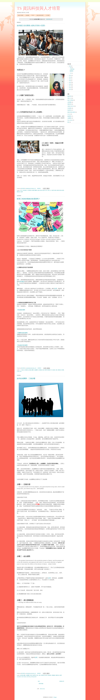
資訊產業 (49, 675)
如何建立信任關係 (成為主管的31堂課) (31, 25)
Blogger (55, 697)
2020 (70, 80)
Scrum (33, 15)
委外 (37, 675)
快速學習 (34, 675)
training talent (33, 676)
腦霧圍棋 (71, 70)
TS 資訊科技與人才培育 (38, 8)
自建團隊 (36, 370)
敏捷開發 (69, 116)
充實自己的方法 (71, 106)
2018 (70, 84)
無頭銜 (53, 370)
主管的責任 (24, 190)
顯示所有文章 (49, 19)
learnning (28, 676)
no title (18, 371)
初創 (31, 675)
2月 (71, 73)
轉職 (63, 370)
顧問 (22, 191)
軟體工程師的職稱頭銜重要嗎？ (28, 199)
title (20, 371)
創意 (46, 675)
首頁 (39, 681)
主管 (21, 190)
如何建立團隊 (34, 190)
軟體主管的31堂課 (60, 190)
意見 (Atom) (42, 688)
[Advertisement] (75, 39)
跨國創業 (53, 675)
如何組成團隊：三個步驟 (26, 378)
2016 (70, 87)
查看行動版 (41, 683)
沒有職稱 (40, 370)
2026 (70, 66)
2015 (70, 89)
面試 (43, 370)
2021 (70, 78)
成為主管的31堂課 (40, 15)
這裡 (55, 288)
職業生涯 (18, 191)
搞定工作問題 (20, 15)
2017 (70, 85)
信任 (46, 190)
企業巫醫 (27, 15)
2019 (70, 82)
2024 (70, 77)
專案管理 (43, 675)
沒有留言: (39, 188)
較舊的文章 (62, 681)
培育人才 (49, 190)
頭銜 (56, 370)
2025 (70, 75)
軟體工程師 (54, 190)
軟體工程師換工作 (48, 370)
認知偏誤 (21, 281)
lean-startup (24, 676)
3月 (71, 67)
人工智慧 (47, 15)
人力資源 (22, 370)
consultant (19, 676)
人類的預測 (72, 69)
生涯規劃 (29, 190)
